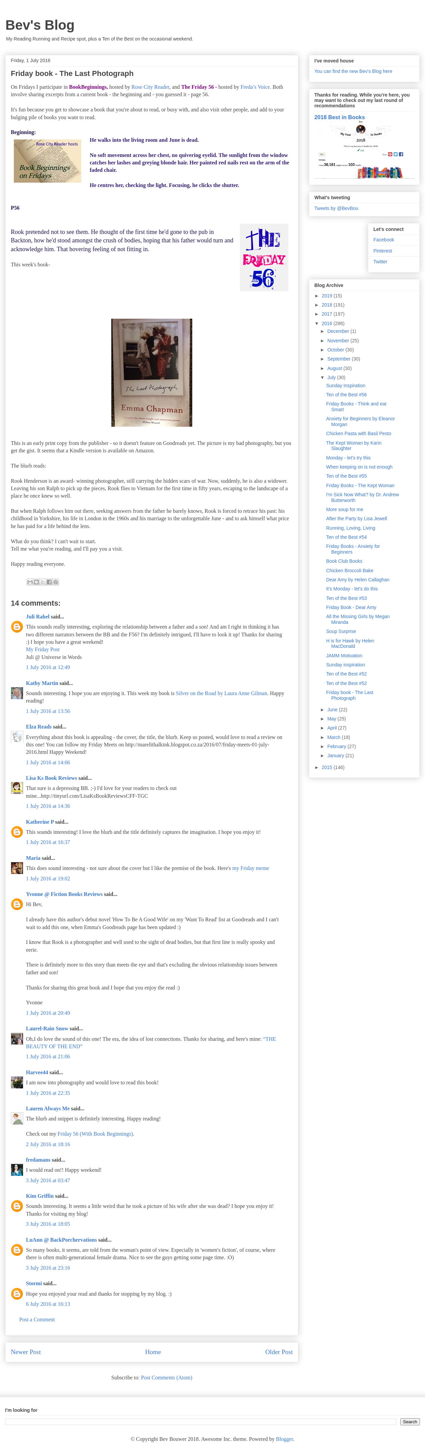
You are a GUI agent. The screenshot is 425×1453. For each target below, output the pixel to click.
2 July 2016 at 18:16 (48, 1144)
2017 (328, 314)
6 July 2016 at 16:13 (48, 1304)
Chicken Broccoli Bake (349, 570)
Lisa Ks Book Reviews (52, 778)
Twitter (380, 261)
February (337, 746)
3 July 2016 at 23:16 (48, 1268)
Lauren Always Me (47, 1108)
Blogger (284, 1439)
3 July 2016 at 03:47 (48, 1180)
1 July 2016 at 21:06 (48, 1056)
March (334, 737)
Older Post (279, 1351)
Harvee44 (37, 1072)
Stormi (34, 1283)
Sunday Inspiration (345, 385)
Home (153, 1351)
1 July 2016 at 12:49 (48, 667)
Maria (33, 858)
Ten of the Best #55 (346, 476)
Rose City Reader (150, 87)
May (332, 718)
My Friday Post (43, 649)
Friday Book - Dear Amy (351, 607)
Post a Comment (37, 1319)
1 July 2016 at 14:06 (48, 762)
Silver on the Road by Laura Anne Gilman (221, 693)
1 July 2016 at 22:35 (48, 1093)
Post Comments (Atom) (166, 1377)
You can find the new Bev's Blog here (353, 71)
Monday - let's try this (348, 457)
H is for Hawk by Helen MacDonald (350, 643)
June (333, 709)
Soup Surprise (341, 631)
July (332, 377)
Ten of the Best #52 (346, 674)
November (338, 340)
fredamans (38, 1160)
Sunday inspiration (345, 664)
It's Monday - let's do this (352, 588)
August (335, 368)
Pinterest (382, 251)
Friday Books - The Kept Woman (360, 485)
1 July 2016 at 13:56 (48, 711)
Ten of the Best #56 (346, 394)
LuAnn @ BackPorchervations (61, 1240)
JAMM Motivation (344, 655)
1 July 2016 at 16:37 (48, 842)
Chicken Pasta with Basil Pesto (358, 433)
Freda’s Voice (255, 87)
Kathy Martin (42, 683)
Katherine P (40, 822)
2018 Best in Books (339, 117)
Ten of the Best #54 (346, 537)
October (336, 349)
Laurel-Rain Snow (47, 1028)
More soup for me (344, 509)
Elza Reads (39, 727)
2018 (328, 305)
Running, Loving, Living (350, 528)
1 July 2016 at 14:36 (48, 806)
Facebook (383, 239)
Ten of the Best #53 (346, 598)
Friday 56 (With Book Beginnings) (95, 1134)
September (339, 359)
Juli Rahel (38, 616)
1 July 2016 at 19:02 (48, 878)
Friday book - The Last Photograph (349, 695)
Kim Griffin (40, 1196)
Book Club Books (344, 561)
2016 (328, 323)
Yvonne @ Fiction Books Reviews (64, 894)
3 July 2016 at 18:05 (48, 1224)
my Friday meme (250, 868)
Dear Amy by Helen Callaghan (358, 579)
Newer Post (26, 1351)
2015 (328, 767)
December (338, 331)
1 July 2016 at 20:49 (48, 1013)
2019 (328, 295)
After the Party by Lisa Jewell (356, 518)
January (336, 755)
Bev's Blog (40, 25)
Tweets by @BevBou (336, 208)
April (332, 728)
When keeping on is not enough (359, 467)
